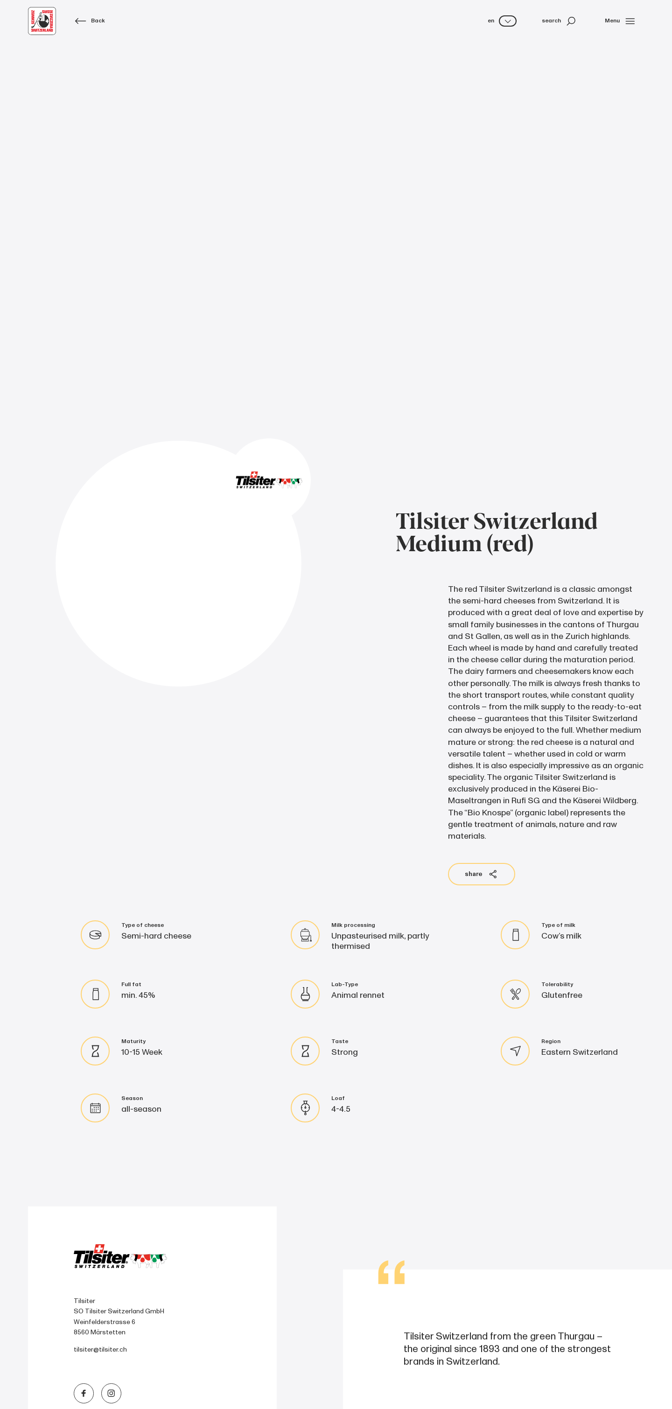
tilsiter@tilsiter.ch (100, 1349)
